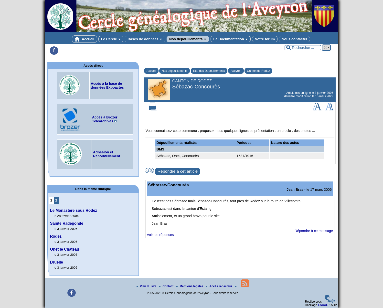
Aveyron (236, 71)
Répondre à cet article (178, 171)
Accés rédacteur (219, 286)
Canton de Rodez (258, 71)
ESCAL (323, 305)
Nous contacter (294, 39)
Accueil (84, 39)
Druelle (56, 262)
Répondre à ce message (314, 231)
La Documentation (230, 39)
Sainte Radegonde (66, 223)
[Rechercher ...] (303, 47)
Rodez (56, 236)
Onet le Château (64, 249)
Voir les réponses (160, 235)
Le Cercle (111, 39)
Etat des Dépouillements (209, 71)
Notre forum (265, 39)
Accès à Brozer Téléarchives (104, 119)
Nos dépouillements (188, 39)
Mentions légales (190, 286)
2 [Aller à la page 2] (56, 200)
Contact (166, 286)
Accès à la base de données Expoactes (107, 85)
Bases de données (145, 39)
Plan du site (147, 286)
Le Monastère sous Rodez (73, 210)
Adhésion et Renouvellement (106, 154)
